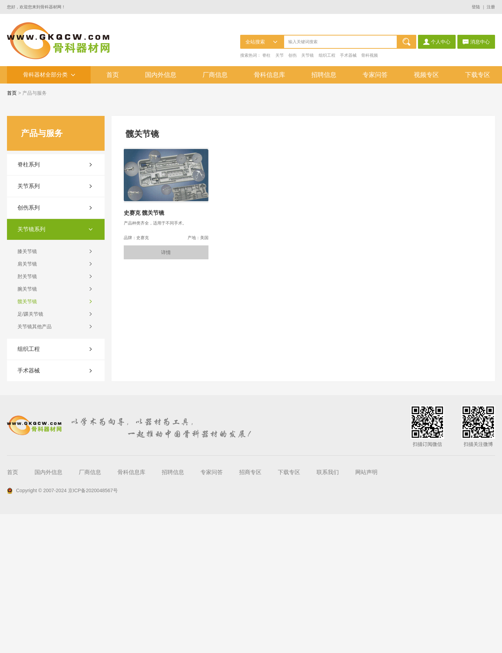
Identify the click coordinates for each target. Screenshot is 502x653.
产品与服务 (34, 93)
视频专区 (426, 74)
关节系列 (28, 325)
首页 (112, 74)
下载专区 (477, 74)
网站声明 (366, 611)
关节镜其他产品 (34, 465)
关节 (279, 55)
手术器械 (348, 55)
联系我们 (328, 611)
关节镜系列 (31, 368)
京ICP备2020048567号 (93, 629)
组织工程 (327, 55)
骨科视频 (369, 55)
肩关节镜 (27, 403)
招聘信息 (323, 74)
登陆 (476, 7)
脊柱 (266, 55)
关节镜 (307, 55)
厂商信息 (215, 74)
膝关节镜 (27, 390)
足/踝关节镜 (30, 453)
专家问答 (375, 74)
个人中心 (436, 42)
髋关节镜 (27, 440)
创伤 (292, 55)
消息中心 (476, 42)
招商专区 (250, 611)
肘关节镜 (27, 415)
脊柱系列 (28, 303)
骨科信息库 (269, 74)
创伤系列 (28, 346)
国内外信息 (160, 74)
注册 (491, 7)
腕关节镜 (27, 428)
